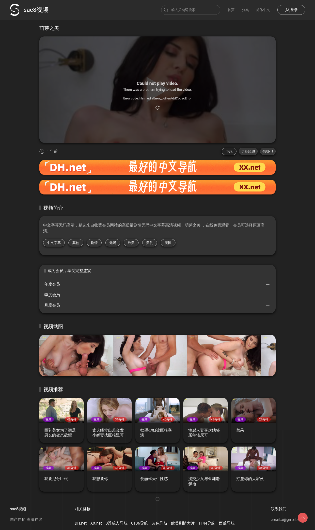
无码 (112, 243)
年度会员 (52, 284)
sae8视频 (29, 9)
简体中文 (263, 10)
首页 (231, 10)
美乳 (149, 243)
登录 (291, 10)
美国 (168, 243)
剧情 (94, 243)
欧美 (131, 243)
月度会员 (52, 305)
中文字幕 (54, 243)
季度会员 (52, 294)
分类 (245, 10)
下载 (229, 151)
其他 (75, 243)
